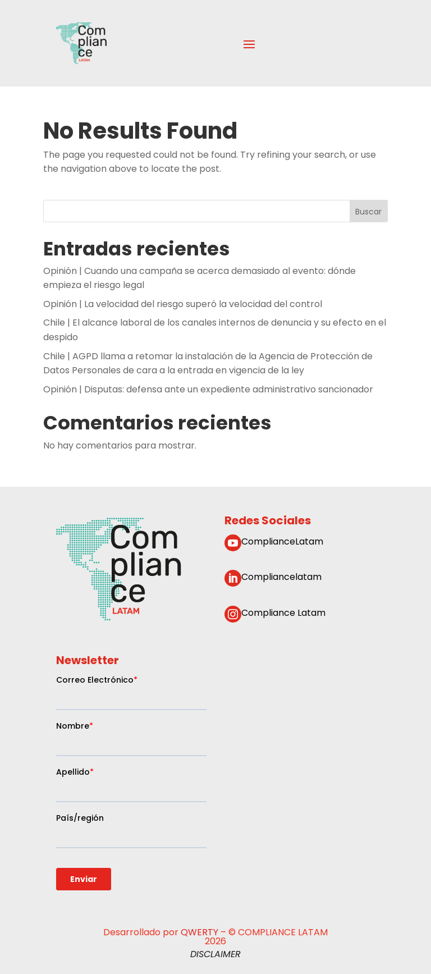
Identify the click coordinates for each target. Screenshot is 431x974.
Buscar (368, 211)
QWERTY (199, 932)
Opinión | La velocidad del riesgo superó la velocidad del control (182, 304)
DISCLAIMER (215, 954)
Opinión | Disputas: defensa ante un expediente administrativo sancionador (208, 389)
